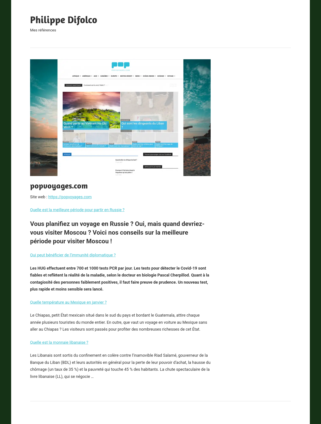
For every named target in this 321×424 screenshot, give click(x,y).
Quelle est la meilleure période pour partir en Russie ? (77, 209)
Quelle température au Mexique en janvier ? (68, 302)
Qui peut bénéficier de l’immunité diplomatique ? (73, 255)
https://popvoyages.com (70, 197)
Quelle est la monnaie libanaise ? (59, 342)
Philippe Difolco (63, 20)
